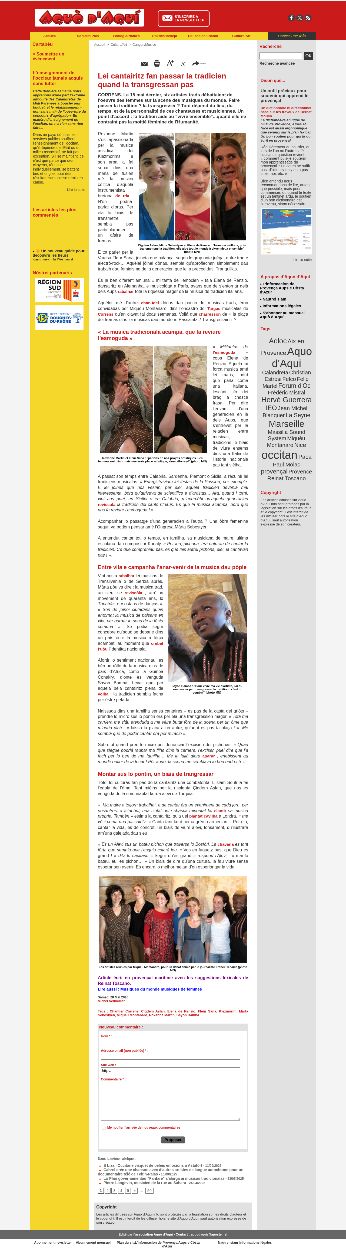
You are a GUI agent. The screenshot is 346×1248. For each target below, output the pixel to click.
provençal (298, 431)
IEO (273, 387)
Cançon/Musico (142, 45)
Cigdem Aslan (153, 1011)
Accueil (49, 36)
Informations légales (280, 300)
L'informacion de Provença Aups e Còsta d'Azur (286, 286)
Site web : (108, 1065)
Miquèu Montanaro (130, 1015)
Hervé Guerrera (286, 380)
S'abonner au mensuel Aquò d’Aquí (282, 309)
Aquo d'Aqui (285, 347)
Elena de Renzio (181, 1011)
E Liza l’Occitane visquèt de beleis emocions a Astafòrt (143, 1165)
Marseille (277, 400)
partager (199, 63)
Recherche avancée (275, 63)
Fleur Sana (208, 1011)
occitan (280, 422)
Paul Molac (275, 431)
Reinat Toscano (291, 440)
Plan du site (149, 1240)
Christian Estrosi (280, 361)
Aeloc (279, 333)
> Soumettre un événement (57, 53)
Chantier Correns (125, 1011)
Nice (298, 414)
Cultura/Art (241, 36)
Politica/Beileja (164, 36)
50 (147, 1188)
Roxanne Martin (159, 1015)
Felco (304, 361)
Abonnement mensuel (101, 1240)
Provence (279, 437)
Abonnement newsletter (54, 1240)
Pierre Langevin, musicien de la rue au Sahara (136, 1180)
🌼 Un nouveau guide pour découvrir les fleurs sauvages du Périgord (57, 250)
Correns (106, 314)
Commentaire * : (113, 1079)
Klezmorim (228, 1011)
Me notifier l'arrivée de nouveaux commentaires (144, 1127)
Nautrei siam (273, 294)
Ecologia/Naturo (126, 36)
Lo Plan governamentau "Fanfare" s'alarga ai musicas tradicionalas (152, 1176)
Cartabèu (41, 43)
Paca (302, 424)
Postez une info (292, 36)
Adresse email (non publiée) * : (124, 1051)
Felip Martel (279, 367)
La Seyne (296, 393)
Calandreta (299, 354)
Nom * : (106, 1036)
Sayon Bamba (183, 1015)
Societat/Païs (88, 36)
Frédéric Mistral (292, 373)
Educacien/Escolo (203, 36)
